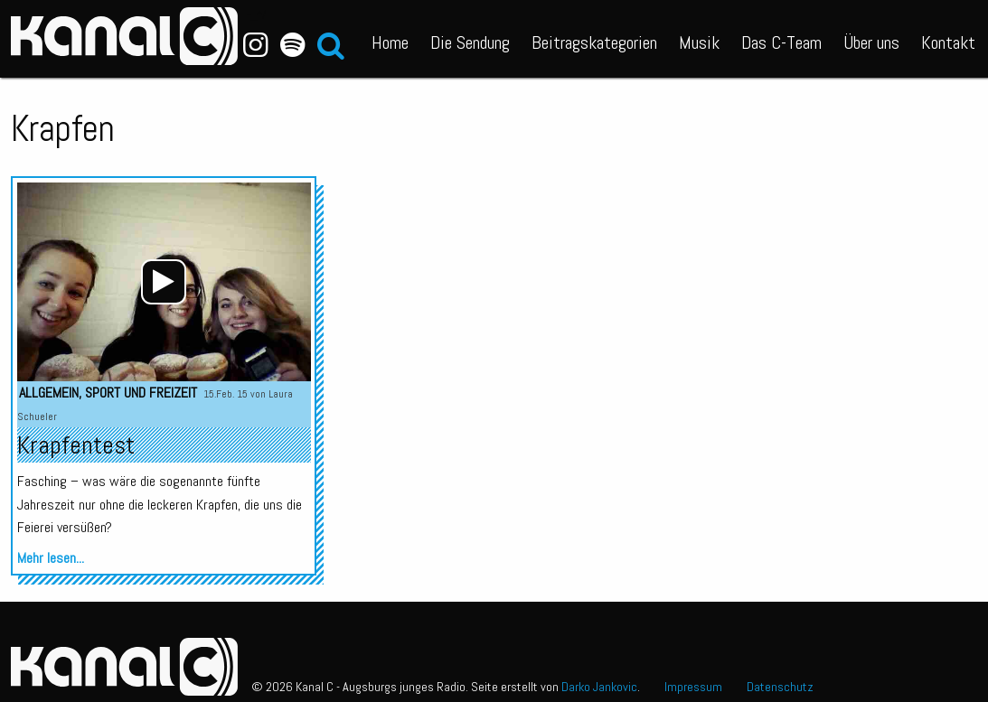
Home (390, 42)
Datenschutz (780, 687)
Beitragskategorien (594, 42)
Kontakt (948, 42)
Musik (699, 42)
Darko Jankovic (599, 687)
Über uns (871, 42)
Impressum (693, 687)
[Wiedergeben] (163, 281)
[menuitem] (390, 38)
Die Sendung (470, 42)
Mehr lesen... (50, 557)
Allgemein (49, 392)
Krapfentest (76, 445)
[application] (164, 282)
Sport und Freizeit (141, 392)
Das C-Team (781, 42)
